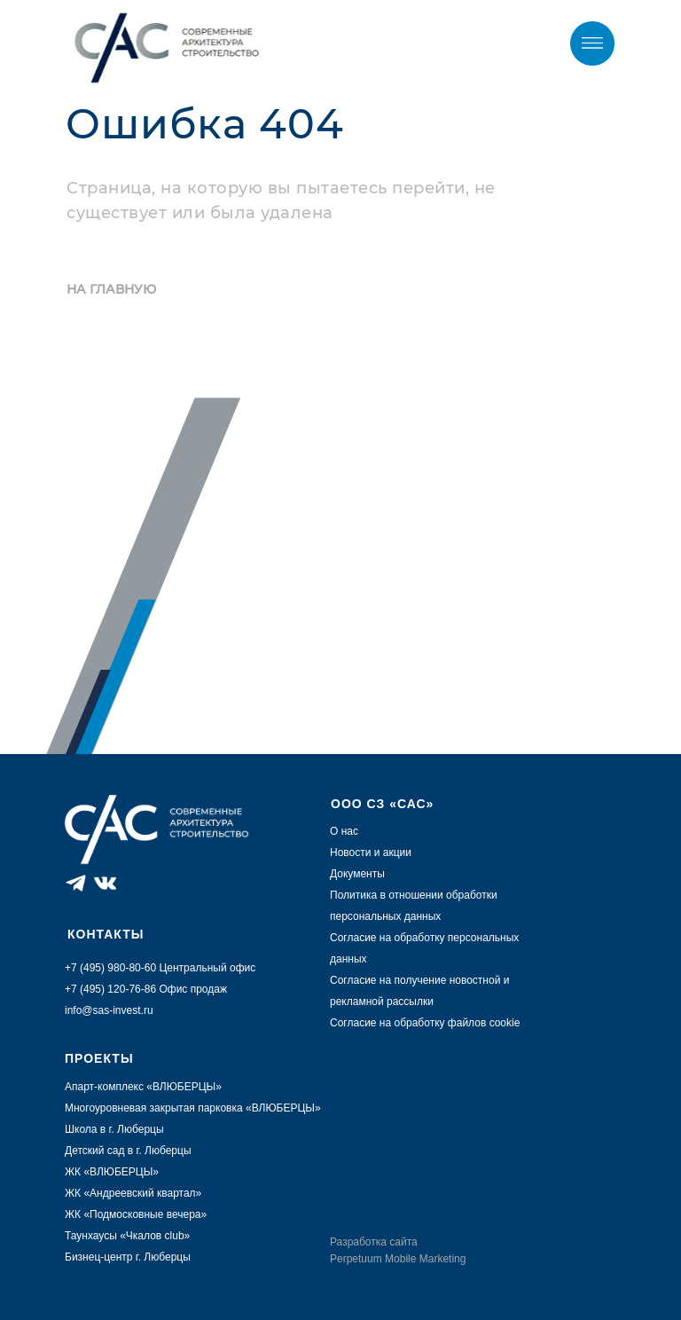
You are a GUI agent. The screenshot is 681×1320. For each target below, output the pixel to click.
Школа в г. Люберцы (114, 1129)
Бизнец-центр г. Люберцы (128, 1257)
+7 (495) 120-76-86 (110, 989)
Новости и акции (370, 852)
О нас (344, 831)
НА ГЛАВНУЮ (111, 289)
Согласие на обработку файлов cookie (425, 1023)
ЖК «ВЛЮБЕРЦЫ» (112, 1172)
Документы (357, 874)
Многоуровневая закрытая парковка (155, 1108)
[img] (592, 43)
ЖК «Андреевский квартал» (133, 1193)
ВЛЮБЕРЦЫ (283, 1108)
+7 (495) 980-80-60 (452, 44)
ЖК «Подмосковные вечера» (136, 1214)
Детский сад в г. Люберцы (128, 1150)
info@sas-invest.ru (109, 1010)
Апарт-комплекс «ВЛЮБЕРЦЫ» (143, 1086)
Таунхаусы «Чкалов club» (127, 1236)
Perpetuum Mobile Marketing (398, 1259)
